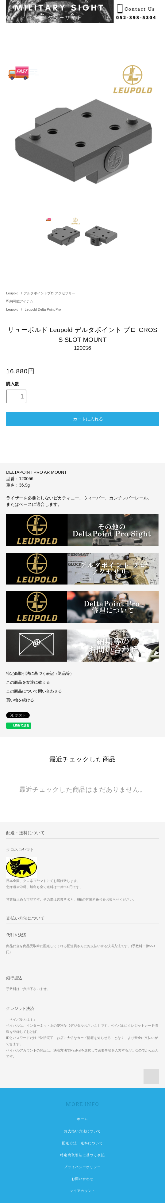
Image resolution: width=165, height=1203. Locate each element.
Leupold (12, 293)
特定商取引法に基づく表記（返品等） (40, 673)
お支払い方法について (82, 1131)
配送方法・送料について (82, 1143)
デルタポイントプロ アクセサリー (49, 293)
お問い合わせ (82, 1179)
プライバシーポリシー (82, 1167)
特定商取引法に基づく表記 (82, 1155)
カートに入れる (82, 418)
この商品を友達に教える (28, 682)
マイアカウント (83, 1191)
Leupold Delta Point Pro (43, 309)
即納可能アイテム (19, 301)
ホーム (82, 1119)
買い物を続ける (20, 700)
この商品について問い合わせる (34, 691)
